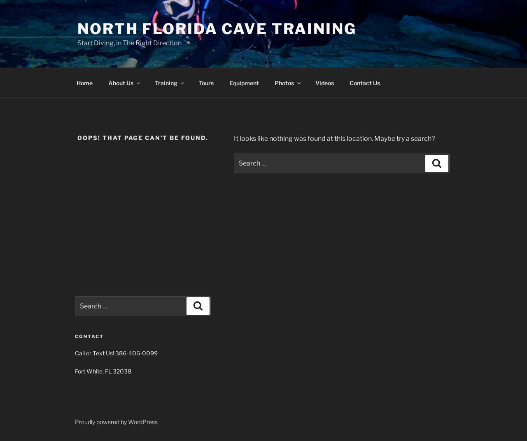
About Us (124, 82)
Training (170, 82)
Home (85, 82)
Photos (288, 82)
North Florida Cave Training (217, 29)
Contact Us (365, 82)
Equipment (244, 82)
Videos (324, 82)
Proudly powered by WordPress (116, 421)
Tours (206, 82)
